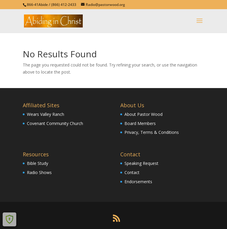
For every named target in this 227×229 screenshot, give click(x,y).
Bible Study (37, 163)
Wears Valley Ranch (45, 114)
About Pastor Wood (143, 114)
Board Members (140, 123)
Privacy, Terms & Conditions (151, 132)
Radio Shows (39, 172)
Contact (132, 172)
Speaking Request (141, 163)
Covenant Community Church (55, 123)
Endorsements (138, 181)
